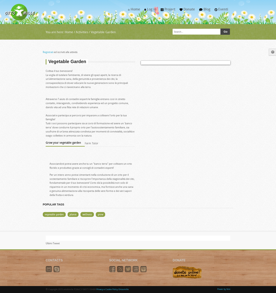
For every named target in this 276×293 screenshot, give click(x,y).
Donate (186, 11)
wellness (87, 214)
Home (133, 11)
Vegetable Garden (103, 32)
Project (167, 11)
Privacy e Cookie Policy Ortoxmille (112, 290)
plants (73, 214)
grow (100, 214)
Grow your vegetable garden (63, 143)
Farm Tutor (91, 143)
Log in (149, 11)
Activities (82, 32)
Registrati (48, 52)
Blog (203, 11)
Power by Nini (223, 289)
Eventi (220, 11)
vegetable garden (54, 214)
